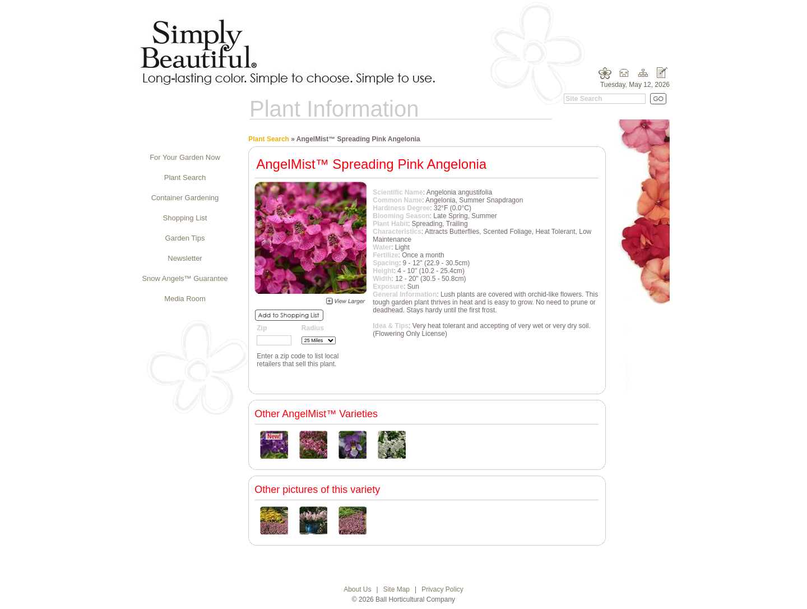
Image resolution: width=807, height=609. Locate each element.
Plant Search (185, 177)
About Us (357, 589)
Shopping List (185, 218)
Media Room (185, 298)
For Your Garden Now (185, 157)
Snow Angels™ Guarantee (185, 278)
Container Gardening (185, 197)
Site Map (396, 589)
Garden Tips (185, 238)
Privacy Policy (442, 589)
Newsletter (185, 258)
